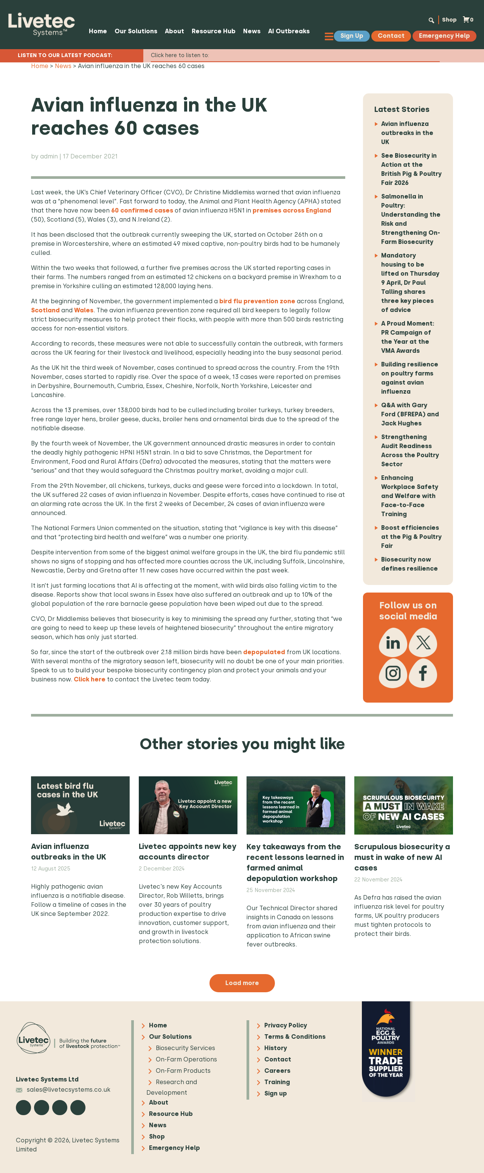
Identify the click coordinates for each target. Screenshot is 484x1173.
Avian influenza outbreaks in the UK (407, 133)
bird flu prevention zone (257, 301)
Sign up (275, 1093)
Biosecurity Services (185, 1048)
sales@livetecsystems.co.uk (63, 1089)
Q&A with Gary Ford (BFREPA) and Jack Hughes (410, 414)
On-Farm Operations (186, 1059)
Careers (277, 1070)
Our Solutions (134, 31)
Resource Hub (212, 31)
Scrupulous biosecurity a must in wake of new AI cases (402, 857)
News (250, 31)
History (275, 1048)
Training (277, 1082)
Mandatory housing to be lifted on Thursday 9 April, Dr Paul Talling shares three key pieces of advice (410, 282)
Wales (83, 310)
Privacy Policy (285, 1025)
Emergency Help (174, 1147)
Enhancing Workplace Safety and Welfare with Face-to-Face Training (409, 496)
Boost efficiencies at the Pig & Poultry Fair (411, 536)
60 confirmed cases (142, 210)
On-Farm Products (183, 1070)
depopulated (264, 652)
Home (97, 31)
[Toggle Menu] (331, 36)
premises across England (292, 210)
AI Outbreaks (288, 31)
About (173, 31)
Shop (447, 19)
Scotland (45, 310)
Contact (277, 1059)
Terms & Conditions (295, 1036)
